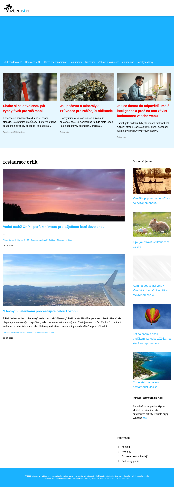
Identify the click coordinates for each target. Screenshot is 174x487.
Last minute (76, 62)
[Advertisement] (87, 39)
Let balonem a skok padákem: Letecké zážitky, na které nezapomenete (152, 338)
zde (145, 418)
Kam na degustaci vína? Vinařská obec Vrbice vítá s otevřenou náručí (150, 290)
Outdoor (52, 240)
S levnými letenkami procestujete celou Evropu (40, 311)
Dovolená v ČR (33, 62)
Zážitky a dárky (145, 62)
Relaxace (90, 62)
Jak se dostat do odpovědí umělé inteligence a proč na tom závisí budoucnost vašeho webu (143, 111)
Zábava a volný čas (108, 62)
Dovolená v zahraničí (55, 62)
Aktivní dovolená (13, 62)
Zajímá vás (128, 62)
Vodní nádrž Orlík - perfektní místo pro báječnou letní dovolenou (54, 227)
